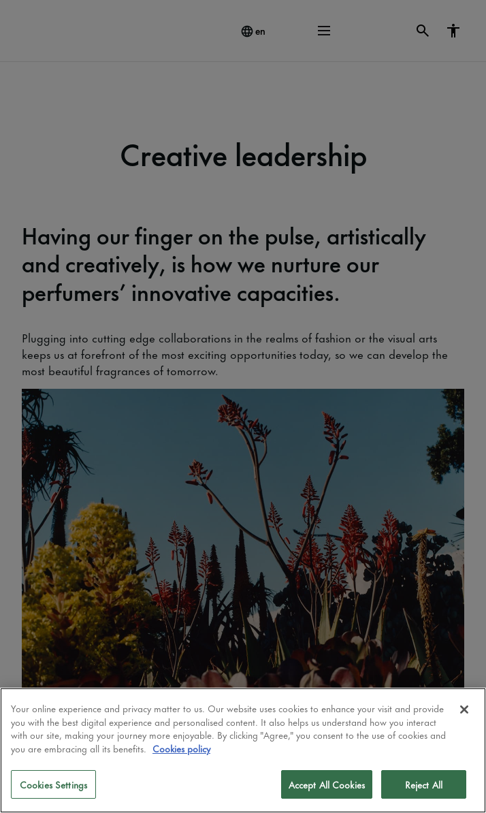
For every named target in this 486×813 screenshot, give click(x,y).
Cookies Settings (53, 784)
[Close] (464, 709)
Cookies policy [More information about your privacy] (181, 748)
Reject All (423, 784)
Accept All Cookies (327, 784)
